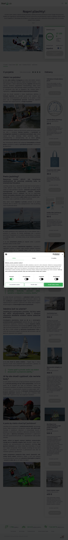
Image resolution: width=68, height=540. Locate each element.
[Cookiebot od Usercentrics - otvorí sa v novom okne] (54, 254)
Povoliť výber (34, 284)
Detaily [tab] (34, 258)
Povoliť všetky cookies (53, 284)
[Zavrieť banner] (62, 254)
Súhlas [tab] (14, 258)
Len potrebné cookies (14, 284)
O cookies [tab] (54, 258)
